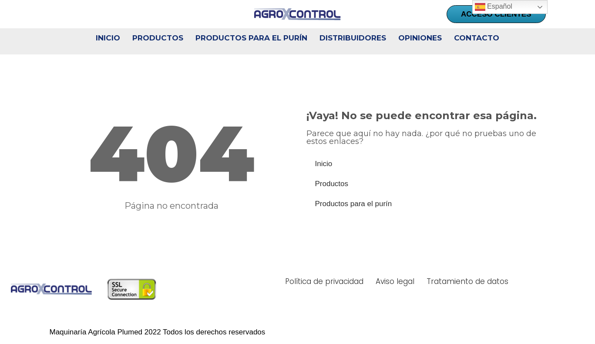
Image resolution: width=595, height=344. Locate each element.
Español (493, 7)
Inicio (108, 37)
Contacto (476, 37)
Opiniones (420, 37)
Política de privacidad (324, 281)
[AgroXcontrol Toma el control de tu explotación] (297, 14)
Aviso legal (395, 281)
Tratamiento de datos (467, 281)
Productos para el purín (251, 37)
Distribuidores (352, 37)
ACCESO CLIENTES (496, 14)
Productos (157, 37)
